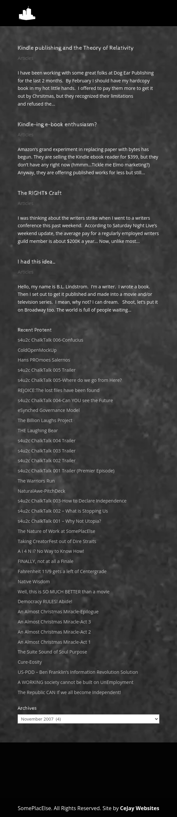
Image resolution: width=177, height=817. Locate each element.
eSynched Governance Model (49, 410)
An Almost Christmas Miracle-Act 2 (54, 632)
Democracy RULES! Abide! (45, 601)
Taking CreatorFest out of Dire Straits (57, 541)
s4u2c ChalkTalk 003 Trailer (46, 451)
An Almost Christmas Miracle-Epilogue (58, 611)
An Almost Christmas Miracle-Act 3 (54, 622)
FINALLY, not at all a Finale (45, 561)
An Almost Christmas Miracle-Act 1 (54, 642)
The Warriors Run (36, 481)
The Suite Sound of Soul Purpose (52, 652)
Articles (25, 58)
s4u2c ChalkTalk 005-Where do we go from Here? (70, 380)
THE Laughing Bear (38, 430)
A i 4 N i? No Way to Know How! (51, 551)
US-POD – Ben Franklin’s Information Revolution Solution (78, 672)
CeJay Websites (139, 808)
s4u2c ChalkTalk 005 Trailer (46, 370)
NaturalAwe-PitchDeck (41, 491)
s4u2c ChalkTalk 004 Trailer (46, 440)
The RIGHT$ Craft (40, 193)
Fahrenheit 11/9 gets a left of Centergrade (62, 571)
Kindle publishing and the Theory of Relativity (76, 47)
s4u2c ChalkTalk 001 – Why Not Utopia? (59, 521)
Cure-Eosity (30, 662)
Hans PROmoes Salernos (44, 360)
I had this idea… (37, 261)
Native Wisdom (34, 581)
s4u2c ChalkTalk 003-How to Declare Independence (72, 501)
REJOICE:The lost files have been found (59, 390)
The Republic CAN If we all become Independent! (69, 692)
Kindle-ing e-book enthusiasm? (57, 124)
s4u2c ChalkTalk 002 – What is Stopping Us (63, 511)
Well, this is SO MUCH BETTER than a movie (63, 591)
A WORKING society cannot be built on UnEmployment (75, 682)
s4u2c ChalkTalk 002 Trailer (46, 460)
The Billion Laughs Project (45, 420)
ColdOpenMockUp (37, 350)
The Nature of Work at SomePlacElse (56, 531)
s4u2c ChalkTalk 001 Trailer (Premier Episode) (66, 471)
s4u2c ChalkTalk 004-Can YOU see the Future (65, 400)
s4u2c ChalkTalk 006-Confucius (50, 340)
